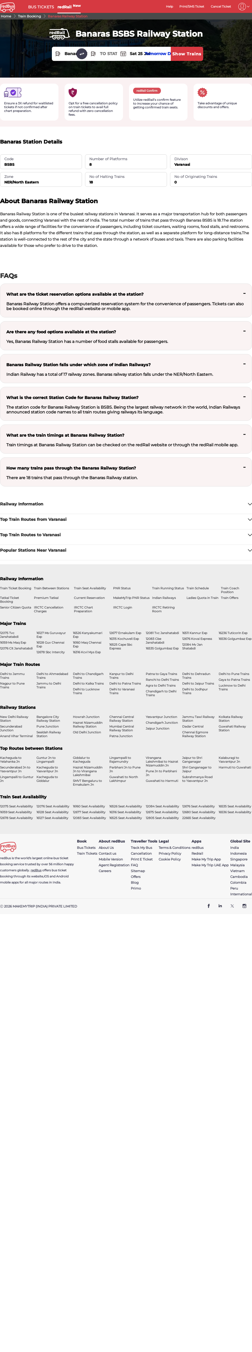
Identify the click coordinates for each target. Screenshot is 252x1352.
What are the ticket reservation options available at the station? (74, 294)
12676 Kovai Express (197, 639)
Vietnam (237, 871)
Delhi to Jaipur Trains (198, 683)
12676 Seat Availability (198, 806)
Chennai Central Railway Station (121, 718)
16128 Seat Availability (52, 812)
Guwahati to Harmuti (162, 781)
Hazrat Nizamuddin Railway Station (87, 724)
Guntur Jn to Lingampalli (46, 759)
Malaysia (237, 865)
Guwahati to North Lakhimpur (123, 779)
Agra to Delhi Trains (161, 685)
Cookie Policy (170, 859)
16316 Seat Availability (125, 812)
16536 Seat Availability (235, 812)
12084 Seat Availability (162, 806)
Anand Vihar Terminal (16, 736)
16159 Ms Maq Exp (13, 642)
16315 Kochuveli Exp (124, 639)
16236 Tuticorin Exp (233, 633)
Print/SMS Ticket (191, 6)
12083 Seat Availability (89, 818)
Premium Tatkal (46, 598)
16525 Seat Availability (125, 818)
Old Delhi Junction (87, 732)
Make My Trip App (206, 859)
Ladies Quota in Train (202, 598)
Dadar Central (192, 726)
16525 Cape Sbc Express (120, 646)
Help (169, 6)
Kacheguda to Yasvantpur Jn (47, 769)
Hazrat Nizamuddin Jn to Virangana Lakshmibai (87, 771)
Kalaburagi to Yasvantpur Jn (229, 759)
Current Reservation (89, 598)
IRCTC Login (122, 607)
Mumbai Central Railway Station (121, 728)
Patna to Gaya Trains (161, 674)
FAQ (134, 865)
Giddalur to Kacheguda (81, 759)
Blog (135, 882)
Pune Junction (47, 726)
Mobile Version (111, 859)
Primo (136, 888)
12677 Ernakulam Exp (125, 633)
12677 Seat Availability (89, 812)
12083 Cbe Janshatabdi (155, 640)
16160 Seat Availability (89, 806)
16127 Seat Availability (52, 818)
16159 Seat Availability (16, 812)
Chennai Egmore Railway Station (195, 734)
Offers (135, 876)
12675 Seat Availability (162, 812)
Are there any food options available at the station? (61, 332)
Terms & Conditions (174, 847)
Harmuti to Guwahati (235, 767)
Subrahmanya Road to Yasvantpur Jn (197, 779)
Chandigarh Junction (162, 723)
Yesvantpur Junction (161, 717)
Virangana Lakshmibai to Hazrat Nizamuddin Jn (162, 761)
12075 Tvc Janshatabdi (9, 635)
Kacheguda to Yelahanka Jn (11, 759)
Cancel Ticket (221, 6)
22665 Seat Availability (199, 818)
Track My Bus (141, 847)
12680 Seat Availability (198, 812)
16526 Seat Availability (125, 806)
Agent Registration (114, 865)
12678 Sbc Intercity (50, 652)
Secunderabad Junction (11, 728)
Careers (105, 871)
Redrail (197, 853)
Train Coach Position (230, 590)
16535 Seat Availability (235, 806)
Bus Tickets (86, 847)
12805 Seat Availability (162, 818)
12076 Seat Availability (52, 806)
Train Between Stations (51, 588)
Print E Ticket (142, 859)
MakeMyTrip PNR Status (131, 598)
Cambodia (239, 876)
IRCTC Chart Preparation (83, 609)
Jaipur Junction (157, 728)
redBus (36, 870)
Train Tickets (87, 853)
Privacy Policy (170, 853)
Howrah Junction (86, 717)
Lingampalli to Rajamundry (120, 759)
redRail (69, 7)
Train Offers (229, 598)
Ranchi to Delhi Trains (162, 680)
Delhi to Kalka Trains (88, 683)
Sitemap (138, 871)
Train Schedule (197, 588)
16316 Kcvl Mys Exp (87, 652)
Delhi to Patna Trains (125, 683)
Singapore (238, 859)
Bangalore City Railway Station (48, 718)
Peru (234, 888)
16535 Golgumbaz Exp (162, 648)
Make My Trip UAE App (210, 865)
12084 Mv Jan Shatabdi (192, 646)
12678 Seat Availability (16, 818)
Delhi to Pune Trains (234, 674)
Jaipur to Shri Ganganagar (192, 759)
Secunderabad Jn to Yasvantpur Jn (15, 769)
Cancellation (141, 853)
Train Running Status (168, 588)
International (241, 894)
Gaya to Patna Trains (234, 680)
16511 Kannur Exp (194, 633)
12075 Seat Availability (16, 806)
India (234, 847)
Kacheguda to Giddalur (47, 779)
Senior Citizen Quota (15, 607)
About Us (106, 847)
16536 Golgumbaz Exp (235, 639)
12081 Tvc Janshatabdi (162, 633)
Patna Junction (121, 736)
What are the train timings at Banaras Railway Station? (65, 435)
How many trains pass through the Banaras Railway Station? (71, 468)
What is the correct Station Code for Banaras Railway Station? (72, 397)
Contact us (107, 853)
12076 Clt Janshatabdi (16, 648)
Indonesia (238, 853)
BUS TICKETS (41, 7)
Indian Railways (164, 598)
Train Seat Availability (90, 588)
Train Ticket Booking (15, 588)
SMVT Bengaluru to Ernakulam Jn (87, 782)
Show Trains (186, 54)
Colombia (238, 882)
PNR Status (122, 588)
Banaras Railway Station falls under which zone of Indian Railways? (78, 364)
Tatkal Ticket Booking (9, 599)
